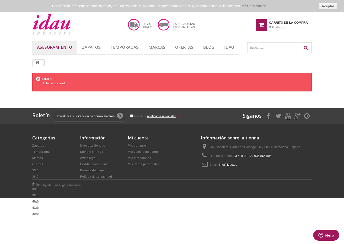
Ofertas (184, 47)
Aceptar (328, 6)
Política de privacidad (96, 176)
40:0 (35, 201)
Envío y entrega (91, 152)
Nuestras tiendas (92, 145)
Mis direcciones (139, 158)
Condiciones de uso (95, 164)
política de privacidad (161, 116)
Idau (229, 47)
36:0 (35, 176)
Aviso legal (88, 158)
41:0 (35, 207)
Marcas (156, 47)
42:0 (35, 214)
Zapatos (91, 47)
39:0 (35, 195)
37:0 (35, 183)
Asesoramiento (54, 47)
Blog (208, 47)
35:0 (35, 170)
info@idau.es (228, 164)
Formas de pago (92, 170)
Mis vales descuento (143, 152)
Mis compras (137, 145)
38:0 (35, 189)
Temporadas (124, 47)
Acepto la (156, 116)
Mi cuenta (138, 138)
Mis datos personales (143, 164)
